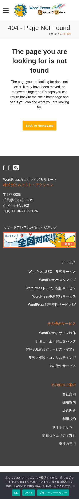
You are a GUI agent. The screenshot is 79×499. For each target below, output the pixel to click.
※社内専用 (67, 443)
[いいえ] (74, 486)
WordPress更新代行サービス (54, 296)
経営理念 (69, 410)
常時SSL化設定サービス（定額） (51, 349)
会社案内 (69, 394)
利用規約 (69, 419)
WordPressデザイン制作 (57, 333)
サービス (68, 262)
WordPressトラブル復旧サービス (50, 288)
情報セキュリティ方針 (59, 435)
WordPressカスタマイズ (57, 280)
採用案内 (69, 402)
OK (16, 492)
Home (53, 33)
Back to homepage (39, 126)
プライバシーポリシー (53, 492)
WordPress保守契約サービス (52, 304)
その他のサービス (62, 366)
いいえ (28, 492)
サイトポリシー (64, 427)
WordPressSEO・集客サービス (52, 271)
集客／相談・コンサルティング (52, 357)
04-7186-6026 (27, 211)
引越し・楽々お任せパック (55, 341)
